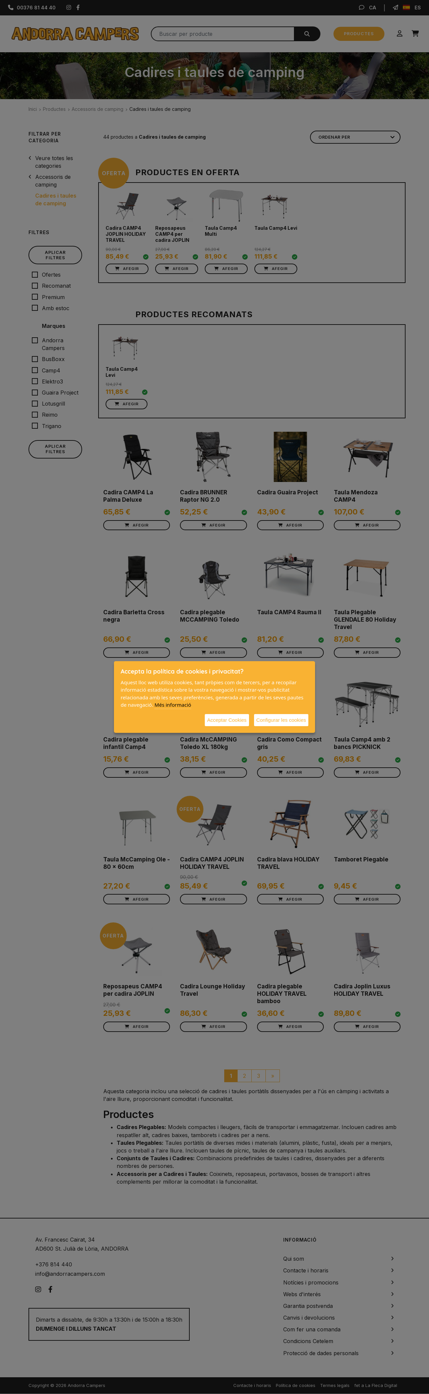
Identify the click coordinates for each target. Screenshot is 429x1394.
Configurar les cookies (281, 720)
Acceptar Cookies (227, 720)
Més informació (173, 704)
